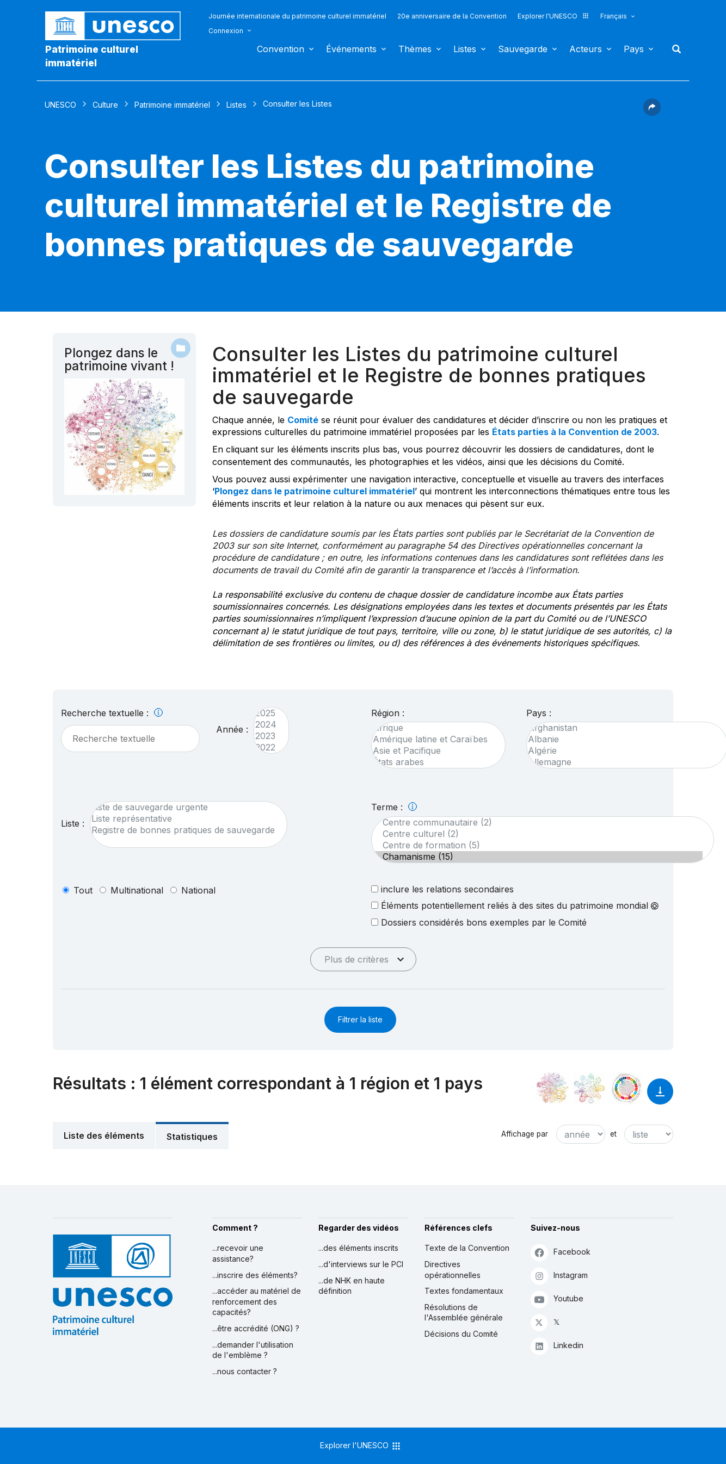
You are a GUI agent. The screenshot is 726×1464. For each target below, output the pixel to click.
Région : (387, 713)
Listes (464, 49)
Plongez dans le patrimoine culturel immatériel (314, 491)
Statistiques (192, 1136)
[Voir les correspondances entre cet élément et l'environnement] (589, 1088)
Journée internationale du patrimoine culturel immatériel (297, 16)
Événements (351, 49)
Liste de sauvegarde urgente (183, 807)
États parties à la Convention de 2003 (574, 431)
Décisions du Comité (461, 1333)
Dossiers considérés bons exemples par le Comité (479, 922)
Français (613, 16)
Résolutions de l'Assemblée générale (463, 1312)
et (613, 1134)
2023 (266, 736)
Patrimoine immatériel (172, 104)
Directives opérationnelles (452, 1270)
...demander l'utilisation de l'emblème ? (252, 1350)
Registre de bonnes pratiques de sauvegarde (183, 830)
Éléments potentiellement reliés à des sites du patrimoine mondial (515, 905)
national (198, 890)
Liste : (72, 823)
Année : (232, 729)
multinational (136, 890)
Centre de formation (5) (537, 845)
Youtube (557, 1299)
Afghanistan (621, 728)
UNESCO (60, 104)
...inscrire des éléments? (255, 1275)
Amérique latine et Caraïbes (433, 739)
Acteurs (585, 49)
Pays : (538, 713)
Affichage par (524, 1134)
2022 (266, 747)
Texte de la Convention (466, 1247)
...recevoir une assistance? (237, 1253)
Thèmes (415, 49)
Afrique (433, 728)
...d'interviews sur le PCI (360, 1264)
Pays (634, 49)
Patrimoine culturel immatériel (91, 56)
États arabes (433, 762)
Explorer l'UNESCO (553, 16)
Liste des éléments (104, 1135)
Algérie (621, 750)
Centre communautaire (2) (537, 822)
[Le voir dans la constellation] (552, 1088)
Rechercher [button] (673, 49)
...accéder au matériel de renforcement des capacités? (256, 1301)
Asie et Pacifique (433, 750)
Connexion (225, 31)
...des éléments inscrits (358, 1247)
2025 (266, 713)
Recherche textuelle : (112, 713)
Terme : (394, 807)
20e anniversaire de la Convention (452, 16)
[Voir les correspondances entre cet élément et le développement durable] (626, 1088)
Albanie (621, 739)
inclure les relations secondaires (442, 889)
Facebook (560, 1252)
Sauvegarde (522, 49)
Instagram (559, 1275)
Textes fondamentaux (463, 1290)
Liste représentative (183, 818)
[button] (652, 112)
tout (83, 890)
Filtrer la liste (360, 1019)
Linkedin (557, 1345)
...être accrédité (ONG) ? (255, 1328)
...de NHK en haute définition (351, 1286)
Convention (280, 49)
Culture (105, 104)
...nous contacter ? (244, 1371)
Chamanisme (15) (537, 857)
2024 (266, 724)
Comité (302, 419)
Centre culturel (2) (537, 834)
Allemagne (621, 762)
